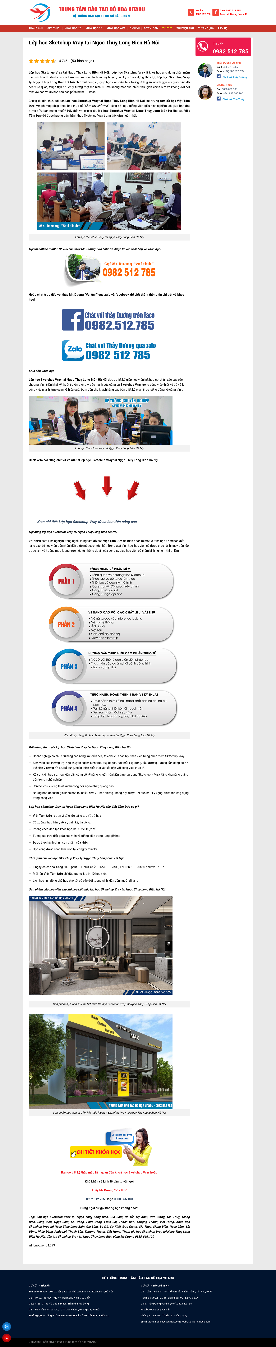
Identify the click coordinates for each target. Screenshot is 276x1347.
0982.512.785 (203, 14)
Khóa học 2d (73, 28)
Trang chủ (36, 28)
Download (151, 28)
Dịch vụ (135, 28)
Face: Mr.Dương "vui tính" (233, 14)
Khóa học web (116, 28)
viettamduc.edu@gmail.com (164, 1321)
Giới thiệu (54, 28)
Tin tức (167, 28)
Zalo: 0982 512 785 (230, 10)
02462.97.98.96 (189, 1297)
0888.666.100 (123, 1199)
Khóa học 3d (94, 28)
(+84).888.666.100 (233, 93)
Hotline (200, 10)
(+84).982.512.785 (233, 71)
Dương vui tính (161, 1309)
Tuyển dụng (206, 28)
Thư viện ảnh (185, 28)
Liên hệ (222, 28)
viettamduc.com (201, 1321)
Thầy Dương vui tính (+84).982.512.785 (169, 1303)
